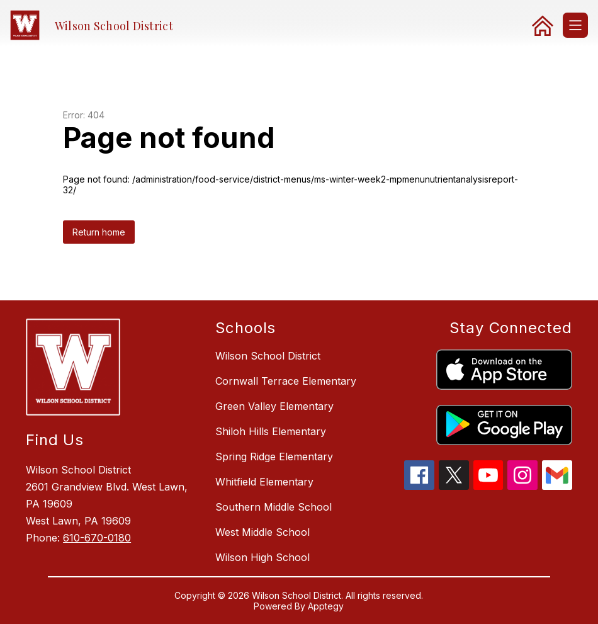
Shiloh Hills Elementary (270, 431)
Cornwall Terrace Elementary (285, 381)
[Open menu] (575, 25)
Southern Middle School (273, 507)
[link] (542, 25)
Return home (98, 232)
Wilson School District (267, 355)
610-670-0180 (97, 537)
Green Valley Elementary (274, 406)
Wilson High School (262, 557)
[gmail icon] (557, 486)
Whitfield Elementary (264, 481)
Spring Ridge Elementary (274, 456)
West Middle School (262, 532)
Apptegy (326, 606)
